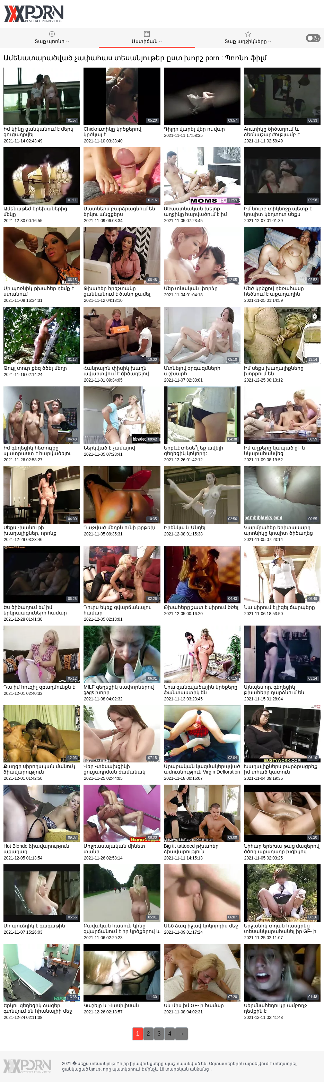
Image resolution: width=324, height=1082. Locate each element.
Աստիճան (147, 37)
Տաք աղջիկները (248, 37)
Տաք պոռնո (52, 37)
